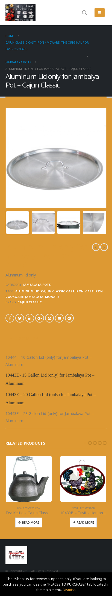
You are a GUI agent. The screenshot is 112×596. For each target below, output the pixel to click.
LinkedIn (29, 318)
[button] (84, 443)
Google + (39, 318)
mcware (52, 297)
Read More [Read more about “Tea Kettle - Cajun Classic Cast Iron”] (30, 522)
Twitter (19, 318)
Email (59, 318)
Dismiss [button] (69, 589)
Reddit (69, 318)
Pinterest (49, 318)
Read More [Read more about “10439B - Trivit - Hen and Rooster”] (85, 522)
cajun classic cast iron (62, 291)
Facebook (9, 318)
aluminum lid (27, 291)
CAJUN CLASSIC (29, 302)
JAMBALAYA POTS (37, 285)
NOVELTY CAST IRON (28, 508)
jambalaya (34, 297)
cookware (14, 297)
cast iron (94, 291)
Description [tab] (26, 338)
